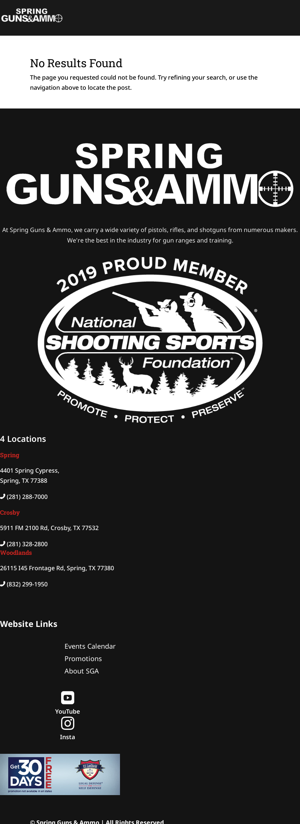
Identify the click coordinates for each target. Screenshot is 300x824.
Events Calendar (90, 646)
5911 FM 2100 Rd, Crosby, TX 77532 (49, 528)
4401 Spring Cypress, (29, 470)
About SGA (81, 670)
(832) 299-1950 (27, 584)
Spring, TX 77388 (23, 480)
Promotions (83, 658)
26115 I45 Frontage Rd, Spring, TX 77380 (57, 568)
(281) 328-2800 (27, 544)
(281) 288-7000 (27, 497)
